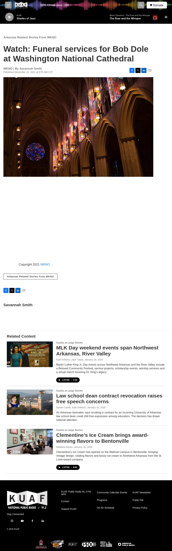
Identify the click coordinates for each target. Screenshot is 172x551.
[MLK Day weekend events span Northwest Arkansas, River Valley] (30, 354)
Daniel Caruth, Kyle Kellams (71, 407)
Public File (138, 500)
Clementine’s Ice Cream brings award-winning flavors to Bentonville (102, 438)
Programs (102, 500)
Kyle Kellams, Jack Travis (69, 359)
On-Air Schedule (105, 508)
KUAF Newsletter (141, 492)
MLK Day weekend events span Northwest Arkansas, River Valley (107, 350)
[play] (9, 17)
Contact (65, 501)
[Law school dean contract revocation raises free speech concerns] (30, 402)
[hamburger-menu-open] (8, 5)
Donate (158, 5)
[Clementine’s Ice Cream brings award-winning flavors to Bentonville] (30, 441)
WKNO (45, 264)
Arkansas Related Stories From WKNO (29, 37)
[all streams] (167, 17)
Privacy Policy (139, 508)
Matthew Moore (64, 447)
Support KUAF (68, 509)
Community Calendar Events (112, 492)
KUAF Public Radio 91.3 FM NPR (76, 493)
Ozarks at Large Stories (69, 342)
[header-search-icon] (141, 5)
